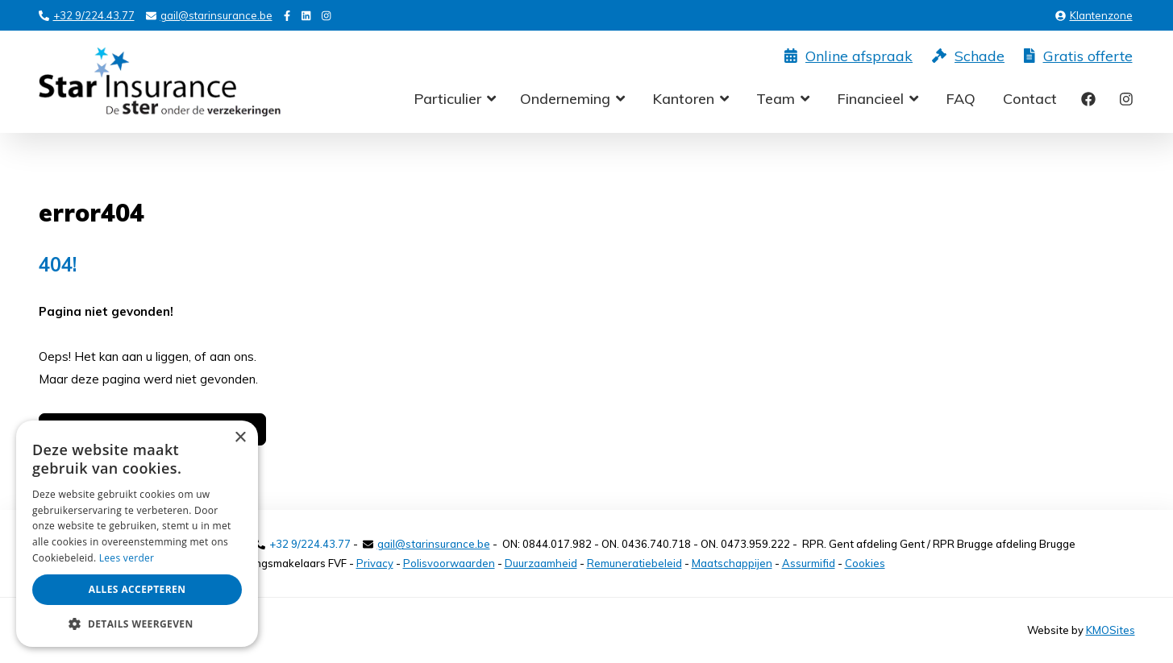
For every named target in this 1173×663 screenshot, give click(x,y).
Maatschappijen (732, 563)
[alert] (137, 534)
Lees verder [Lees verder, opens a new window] (127, 558)
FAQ (960, 99)
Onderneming (565, 98)
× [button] (240, 438)
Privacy (374, 563)
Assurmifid (808, 563)
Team (775, 98)
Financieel (870, 98)
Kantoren (683, 98)
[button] (137, 623)
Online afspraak (848, 56)
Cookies (865, 563)
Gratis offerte (1078, 56)
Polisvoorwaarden (449, 563)
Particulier (447, 98)
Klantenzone (1094, 15)
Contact (1030, 99)
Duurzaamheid (541, 563)
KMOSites (1110, 630)
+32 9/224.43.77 (87, 15)
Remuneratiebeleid (634, 563)
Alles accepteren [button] (137, 589)
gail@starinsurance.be (209, 15)
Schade (968, 56)
